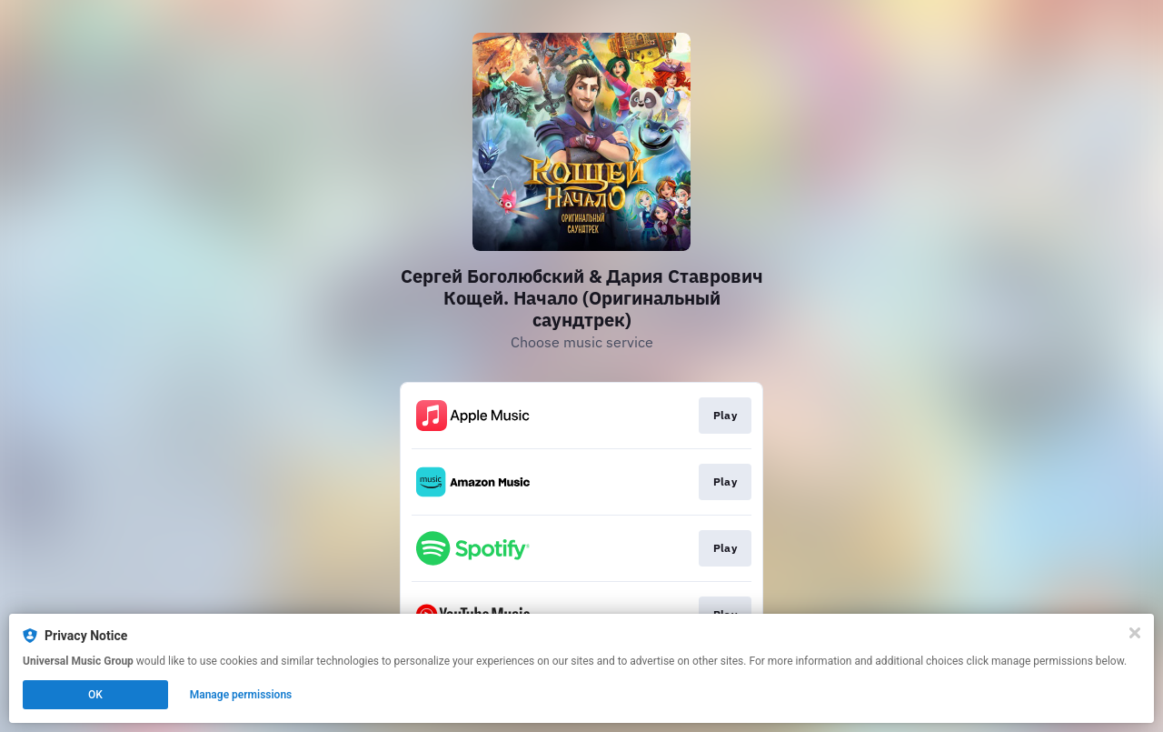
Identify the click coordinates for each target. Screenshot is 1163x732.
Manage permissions (241, 694)
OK (95, 694)
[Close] (1134, 632)
